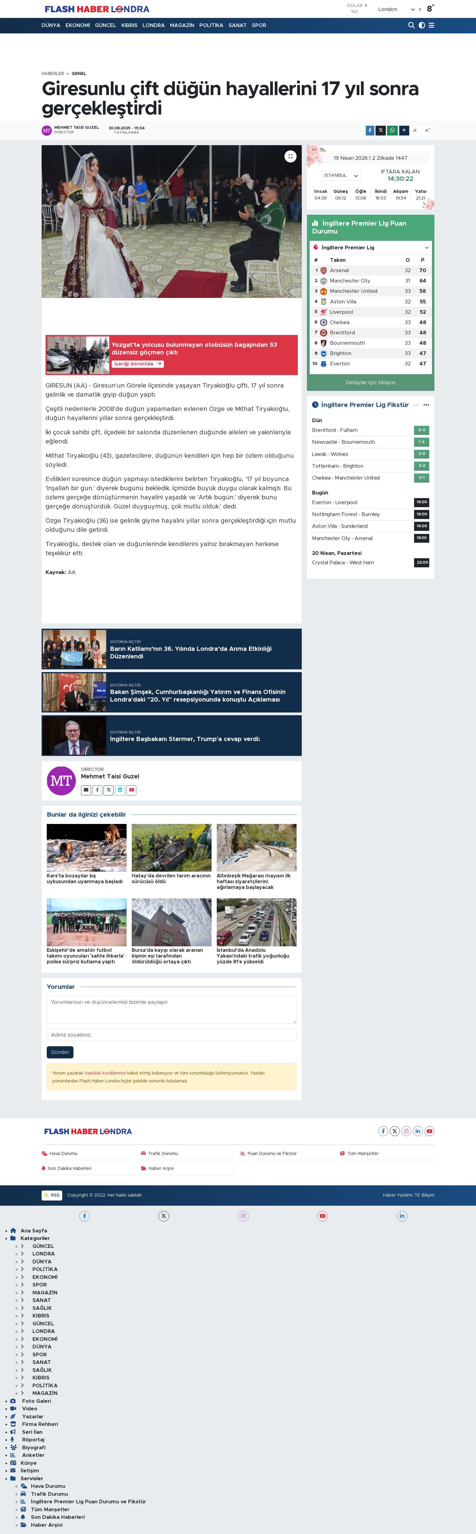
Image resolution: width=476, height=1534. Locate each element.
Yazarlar (26, 1416)
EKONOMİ (78, 25)
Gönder (60, 1052)
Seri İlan (26, 1432)
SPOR (259, 25)
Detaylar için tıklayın (371, 382)
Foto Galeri (30, 1401)
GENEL (79, 74)
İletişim (24, 1470)
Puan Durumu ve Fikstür (269, 1153)
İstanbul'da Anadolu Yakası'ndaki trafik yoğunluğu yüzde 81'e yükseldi (253, 956)
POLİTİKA (211, 25)
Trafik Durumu (159, 1153)
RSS (51, 1195)
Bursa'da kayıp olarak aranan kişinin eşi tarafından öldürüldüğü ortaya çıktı (167, 956)
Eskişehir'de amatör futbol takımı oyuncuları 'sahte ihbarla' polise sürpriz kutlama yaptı (85, 956)
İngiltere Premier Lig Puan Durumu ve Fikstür (83, 1501)
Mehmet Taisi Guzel (110, 777)
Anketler (27, 1455)
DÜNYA (51, 25)
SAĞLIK (36, 1308)
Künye (23, 1463)
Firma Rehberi (34, 1424)
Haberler (53, 74)
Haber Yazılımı (397, 1195)
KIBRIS (129, 25)
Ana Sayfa (28, 1230)
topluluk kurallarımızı (105, 1073)
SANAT (238, 25)
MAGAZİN (182, 25)
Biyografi (28, 1447)
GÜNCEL (105, 25)
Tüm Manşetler (359, 1153)
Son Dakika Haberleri (67, 1168)
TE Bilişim (424, 1195)
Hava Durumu (60, 1153)
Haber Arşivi (157, 1168)
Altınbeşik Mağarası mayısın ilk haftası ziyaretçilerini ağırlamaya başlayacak (254, 881)
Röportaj (27, 1439)
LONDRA (154, 25)
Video (23, 1408)
